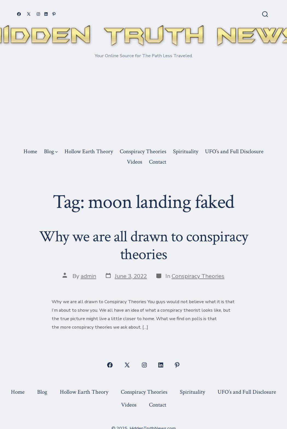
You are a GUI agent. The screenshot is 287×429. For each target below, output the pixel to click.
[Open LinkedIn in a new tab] (46, 14)
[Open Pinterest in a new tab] (54, 14)
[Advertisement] (143, 104)
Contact (157, 162)
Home (30, 151)
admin (88, 276)
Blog (51, 151)
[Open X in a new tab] (29, 14)
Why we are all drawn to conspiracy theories (143, 246)
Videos (134, 162)
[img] (56, 152)
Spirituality (185, 151)
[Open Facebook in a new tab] (19, 14)
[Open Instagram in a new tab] (38, 14)
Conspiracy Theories (143, 151)
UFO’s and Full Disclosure (234, 151)
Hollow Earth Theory (89, 151)
